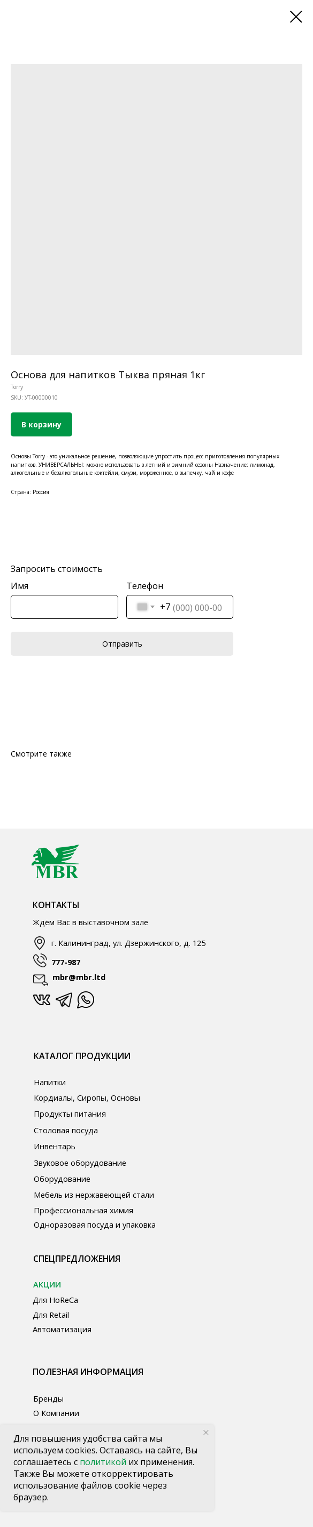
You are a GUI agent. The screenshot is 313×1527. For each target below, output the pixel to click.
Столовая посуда (66, 1130)
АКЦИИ (47, 1284)
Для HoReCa (55, 1299)
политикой (104, 1462)
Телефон (144, 586)
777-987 (65, 962)
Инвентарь (54, 1146)
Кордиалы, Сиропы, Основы (87, 1097)
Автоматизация (62, 1329)
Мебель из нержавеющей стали (94, 1194)
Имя (19, 586)
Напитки (50, 1082)
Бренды (48, 1398)
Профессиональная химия (83, 1210)
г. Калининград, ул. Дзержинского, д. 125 (128, 942)
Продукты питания (70, 1113)
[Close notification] (206, 1432)
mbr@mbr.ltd (78, 977)
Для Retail (51, 1314)
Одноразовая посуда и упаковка (95, 1224)
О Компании (56, 1412)
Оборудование (62, 1178)
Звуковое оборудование (80, 1162)
